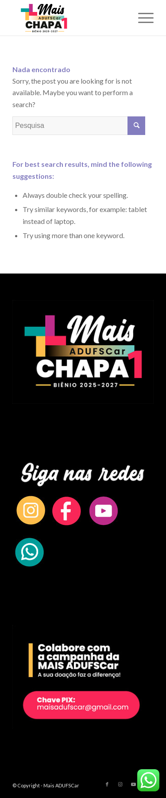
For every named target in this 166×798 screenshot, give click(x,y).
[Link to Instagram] (120, 784)
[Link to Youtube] (133, 784)
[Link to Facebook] (107, 784)
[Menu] (141, 17)
